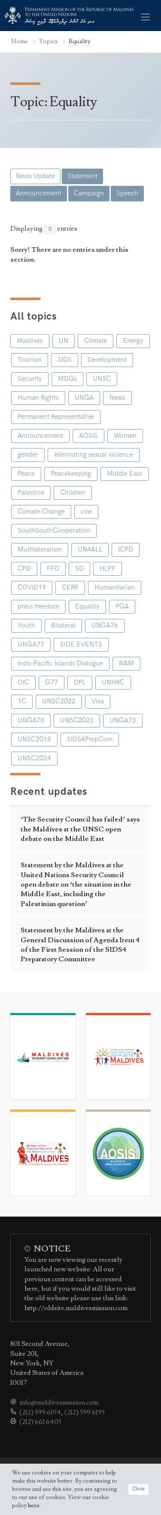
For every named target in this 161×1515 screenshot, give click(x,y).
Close (138, 1489)
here (33, 1505)
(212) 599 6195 (84, 1412)
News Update (35, 176)
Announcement (38, 193)
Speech (127, 193)
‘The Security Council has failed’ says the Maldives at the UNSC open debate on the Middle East (80, 829)
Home (20, 41)
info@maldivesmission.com (58, 1402)
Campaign (89, 193)
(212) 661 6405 (40, 1422)
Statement (82, 176)
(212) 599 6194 (40, 1412)
